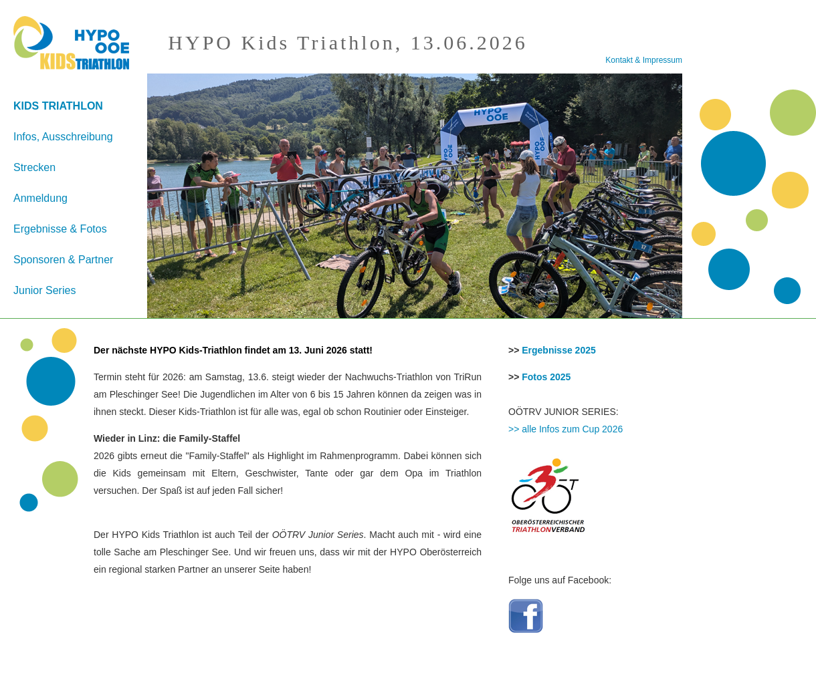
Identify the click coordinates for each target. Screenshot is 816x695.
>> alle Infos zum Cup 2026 (565, 429)
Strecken (34, 167)
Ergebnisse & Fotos (60, 229)
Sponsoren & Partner (63, 259)
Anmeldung (40, 198)
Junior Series (44, 290)
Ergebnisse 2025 (559, 350)
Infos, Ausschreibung (63, 136)
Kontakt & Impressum (643, 60)
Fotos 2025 (546, 377)
